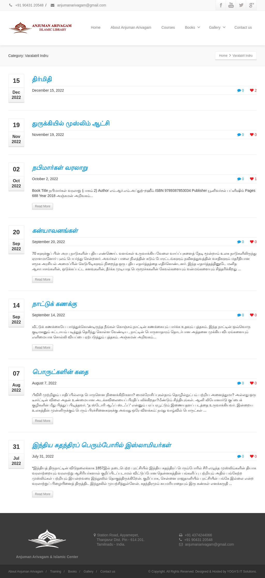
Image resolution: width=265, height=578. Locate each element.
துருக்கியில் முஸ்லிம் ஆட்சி (71, 123)
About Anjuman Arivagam (131, 27)
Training (55, 571)
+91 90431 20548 (25, 5)
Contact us (243, 27)
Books (192, 27)
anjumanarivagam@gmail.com (78, 5)
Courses (168, 27)
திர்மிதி (42, 79)
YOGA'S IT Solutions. (242, 571)
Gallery (217, 27)
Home (95, 27)
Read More (42, 206)
